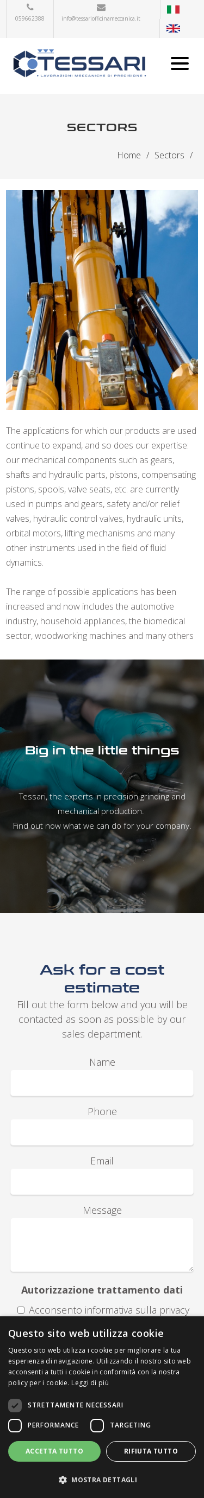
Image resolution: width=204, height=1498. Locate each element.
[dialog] (102, 1407)
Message (102, 1210)
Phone (102, 1111)
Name (102, 1061)
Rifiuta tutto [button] (151, 1451)
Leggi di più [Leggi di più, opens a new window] (90, 1382)
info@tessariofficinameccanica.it (100, 18)
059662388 (30, 18)
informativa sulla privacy (137, 1309)
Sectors (169, 155)
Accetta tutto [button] (54, 1451)
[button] (102, 1479)
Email (102, 1160)
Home (129, 155)
